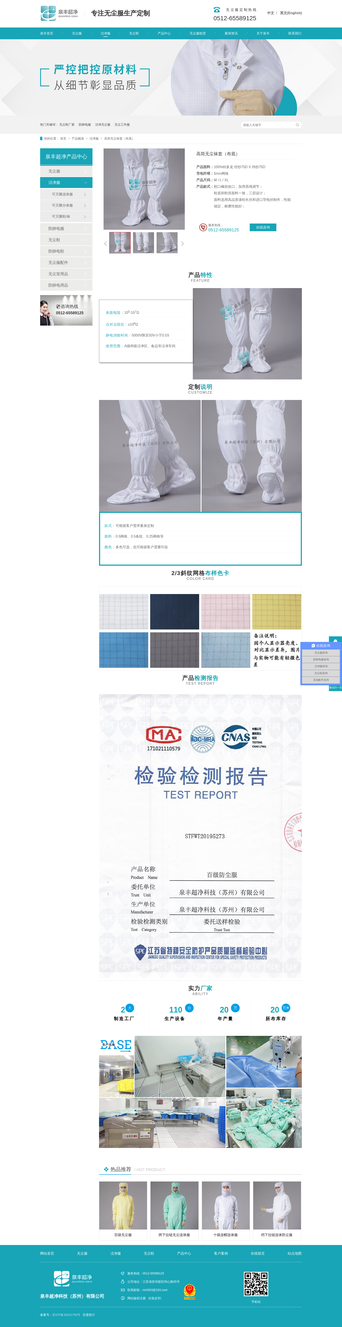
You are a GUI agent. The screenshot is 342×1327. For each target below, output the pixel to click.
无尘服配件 (58, 262)
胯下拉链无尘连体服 (174, 1235)
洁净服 (105, 33)
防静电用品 (58, 285)
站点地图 (295, 1253)
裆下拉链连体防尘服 (276, 1235)
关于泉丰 (263, 33)
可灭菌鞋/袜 (61, 216)
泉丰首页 (46, 33)
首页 (63, 138)
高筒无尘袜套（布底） (119, 138)
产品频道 (78, 138)
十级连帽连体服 (225, 1235)
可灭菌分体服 (62, 205)
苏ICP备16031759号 (66, 1315)
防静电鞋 (56, 251)
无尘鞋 (134, 33)
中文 (270, 13)
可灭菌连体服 (62, 194)
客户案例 (221, 1253)
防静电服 (85, 124)
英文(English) (291, 13)
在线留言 (258, 1253)
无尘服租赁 (198, 33)
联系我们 (294, 33)
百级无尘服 (123, 1235)
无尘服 (77, 33)
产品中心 (164, 33)
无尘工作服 (122, 124)
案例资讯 (231, 33)
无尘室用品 (58, 274)
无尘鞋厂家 (67, 124)
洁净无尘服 (102, 124)
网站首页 (47, 1253)
